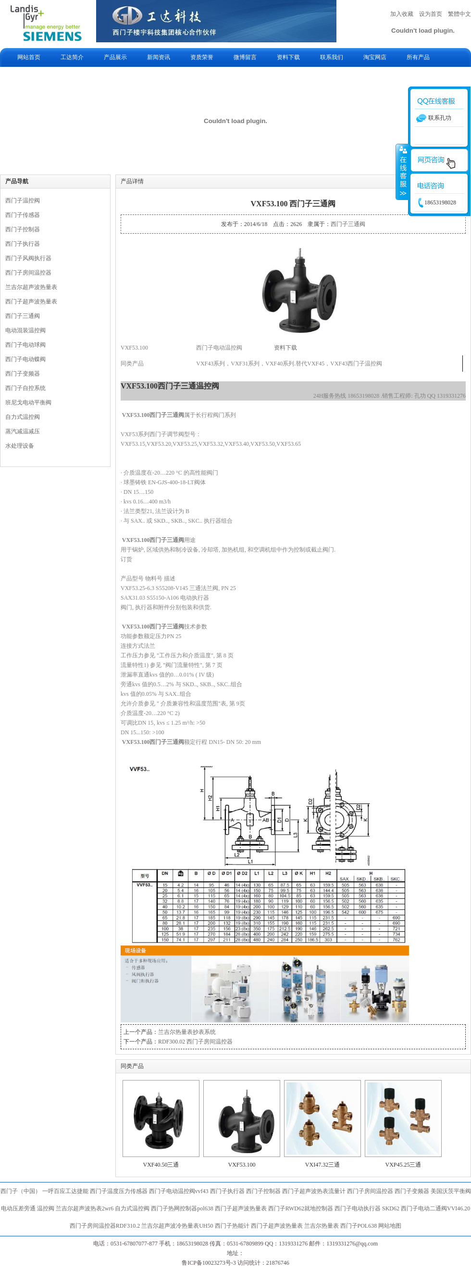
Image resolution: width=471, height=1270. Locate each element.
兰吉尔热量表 (321, 1225)
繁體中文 (459, 14)
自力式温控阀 (22, 417)
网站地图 (389, 1225)
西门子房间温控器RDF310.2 (105, 1225)
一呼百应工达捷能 (65, 1191)
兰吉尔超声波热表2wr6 (85, 1208)
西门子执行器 (22, 243)
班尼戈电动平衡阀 (28, 402)
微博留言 (245, 57)
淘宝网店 (374, 57)
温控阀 (45, 1208)
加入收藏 (401, 14)
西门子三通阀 (22, 316)
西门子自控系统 (25, 388)
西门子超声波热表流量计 (314, 1191)
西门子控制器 (22, 229)
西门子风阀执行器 (28, 258)
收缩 (402, 171)
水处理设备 (19, 445)
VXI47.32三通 (322, 1164)
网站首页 (28, 57)
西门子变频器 (22, 373)
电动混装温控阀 (25, 330)
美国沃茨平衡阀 (451, 1191)
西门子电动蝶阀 (25, 359)
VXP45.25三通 (403, 1164)
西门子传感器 (22, 215)
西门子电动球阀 (25, 344)
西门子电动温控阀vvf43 (179, 1191)
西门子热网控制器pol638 (182, 1208)
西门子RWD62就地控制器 (301, 1208)
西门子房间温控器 (28, 272)
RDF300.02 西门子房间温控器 (195, 1041)
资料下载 (288, 57)
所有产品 (418, 57)
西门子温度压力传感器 (119, 1191)
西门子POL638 (358, 1225)
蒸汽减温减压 (22, 431)
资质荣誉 (201, 57)
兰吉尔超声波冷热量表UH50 (177, 1225)
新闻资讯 (158, 57)
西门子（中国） (20, 1191)
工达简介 (72, 57)
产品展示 (115, 57)
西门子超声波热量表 (31, 301)
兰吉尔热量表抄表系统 (187, 1032)
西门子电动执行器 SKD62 (367, 1208)
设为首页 (430, 14)
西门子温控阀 (22, 200)
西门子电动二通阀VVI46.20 (435, 1208)
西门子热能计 (232, 1225)
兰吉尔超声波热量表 (31, 287)
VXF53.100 (241, 1164)
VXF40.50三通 (161, 1164)
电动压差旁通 (18, 1208)
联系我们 (331, 57)
